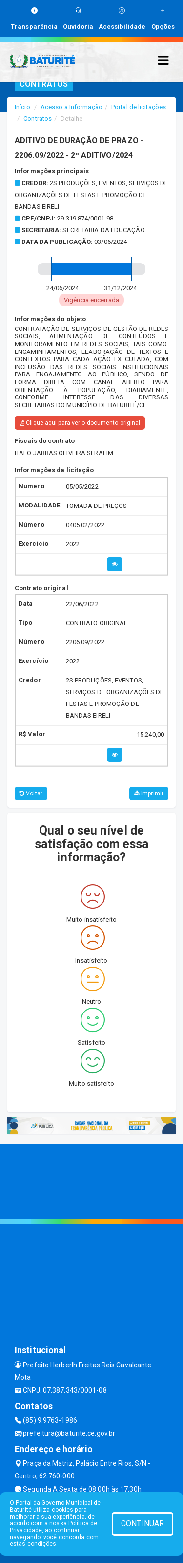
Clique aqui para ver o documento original (80, 422)
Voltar (31, 793)
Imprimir (148, 793)
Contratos (37, 118)
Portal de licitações (138, 106)
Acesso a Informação (71, 106)
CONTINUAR (142, 1523)
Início (22, 106)
